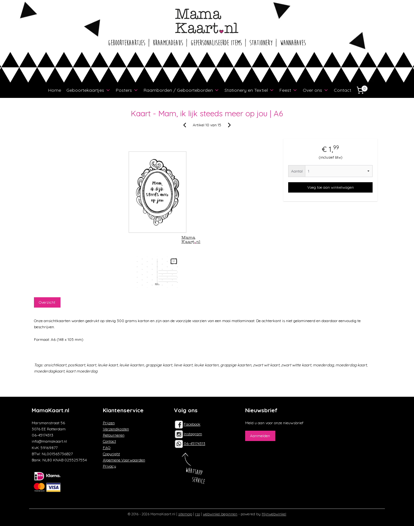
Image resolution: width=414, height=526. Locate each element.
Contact (342, 90)
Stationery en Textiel (249, 90)
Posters (127, 90)
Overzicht (47, 302)
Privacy (109, 466)
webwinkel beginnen (220, 514)
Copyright (111, 453)
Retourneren (114, 435)
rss (197, 514)
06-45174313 (194, 443)
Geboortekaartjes (88, 90)
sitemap (185, 514)
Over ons (316, 90)
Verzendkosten (116, 428)
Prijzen (109, 422)
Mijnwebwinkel (274, 514)
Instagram (188, 433)
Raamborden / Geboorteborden (181, 90)
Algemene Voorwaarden (124, 460)
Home (54, 90)
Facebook (187, 424)
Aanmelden (260, 435)
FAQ (107, 447)
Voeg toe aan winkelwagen (330, 187)
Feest (288, 90)
